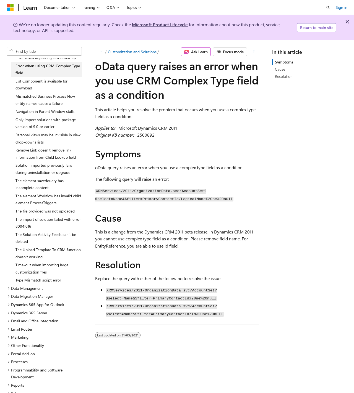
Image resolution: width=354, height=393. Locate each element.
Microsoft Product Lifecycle (160, 24)
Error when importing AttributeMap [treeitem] (45, 57)
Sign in (341, 7)
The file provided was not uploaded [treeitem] (45, 211)
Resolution (284, 76)
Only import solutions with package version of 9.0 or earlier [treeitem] (45, 123)
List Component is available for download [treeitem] (41, 84)
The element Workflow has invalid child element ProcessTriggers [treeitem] (48, 199)
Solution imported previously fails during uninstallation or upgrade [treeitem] (43, 169)
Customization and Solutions (132, 51)
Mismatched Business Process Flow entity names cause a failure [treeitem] (45, 100)
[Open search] (328, 7)
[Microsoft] (10, 7)
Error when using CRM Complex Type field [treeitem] (47, 69)
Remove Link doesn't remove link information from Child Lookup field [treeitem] (45, 153)
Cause (280, 69)
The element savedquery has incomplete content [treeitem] (39, 184)
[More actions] (254, 51)
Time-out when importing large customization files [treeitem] (41, 268)
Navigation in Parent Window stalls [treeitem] (44, 111)
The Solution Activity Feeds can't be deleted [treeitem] (45, 238)
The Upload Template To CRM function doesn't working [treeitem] (48, 253)
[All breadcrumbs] (100, 51)
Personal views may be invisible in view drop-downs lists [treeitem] (47, 138)
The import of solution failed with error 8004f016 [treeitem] (48, 223)
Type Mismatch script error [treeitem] (38, 280)
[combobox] (44, 51)
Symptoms (284, 62)
